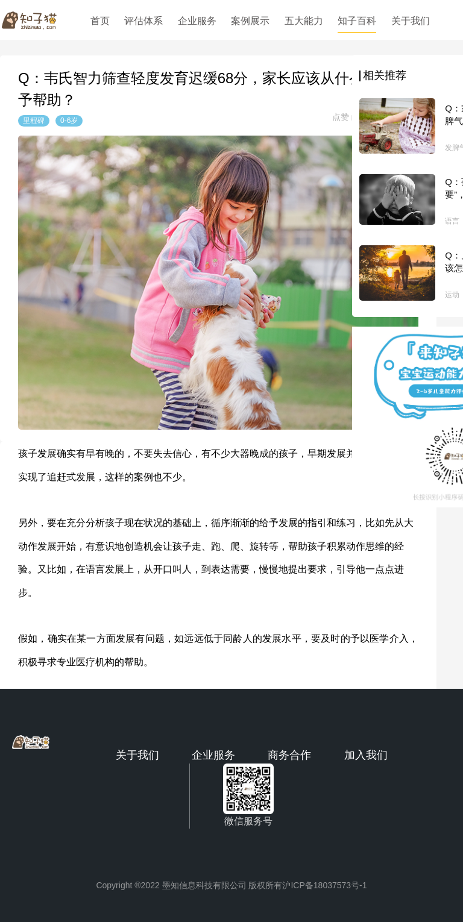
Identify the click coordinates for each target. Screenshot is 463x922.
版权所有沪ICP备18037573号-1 (307, 885)
